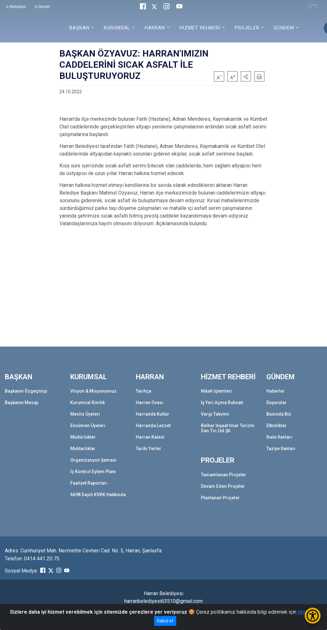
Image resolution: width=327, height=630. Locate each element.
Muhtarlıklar (82, 448)
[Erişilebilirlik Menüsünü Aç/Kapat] (313, 616)
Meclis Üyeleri (85, 414)
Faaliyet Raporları (88, 483)
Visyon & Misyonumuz (93, 391)
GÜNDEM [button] (284, 28)
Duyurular (276, 402)
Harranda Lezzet (153, 425)
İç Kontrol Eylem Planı (93, 471)
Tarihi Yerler (148, 448)
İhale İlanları (279, 437)
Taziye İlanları (280, 448)
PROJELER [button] (247, 28)
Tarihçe (143, 391)
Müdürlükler (83, 437)
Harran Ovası (149, 402)
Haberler (275, 391)
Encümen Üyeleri (87, 425)
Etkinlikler (276, 425)
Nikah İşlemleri (216, 391)
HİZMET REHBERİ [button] (199, 28)
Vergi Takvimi (215, 414)
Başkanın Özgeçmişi (26, 391)
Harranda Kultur (152, 414)
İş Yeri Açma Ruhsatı (222, 402)
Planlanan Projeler (220, 497)
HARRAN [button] (155, 28)
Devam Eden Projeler (223, 486)
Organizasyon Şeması (93, 460)
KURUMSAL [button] (117, 28)
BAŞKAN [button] (79, 28)
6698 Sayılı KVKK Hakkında (98, 494)
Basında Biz (278, 414)
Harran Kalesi (150, 437)
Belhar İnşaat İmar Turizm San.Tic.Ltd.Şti (228, 428)
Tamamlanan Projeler (223, 474)
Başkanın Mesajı (22, 402)
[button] (246, 76)
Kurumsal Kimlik (87, 402)
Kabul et (165, 620)
